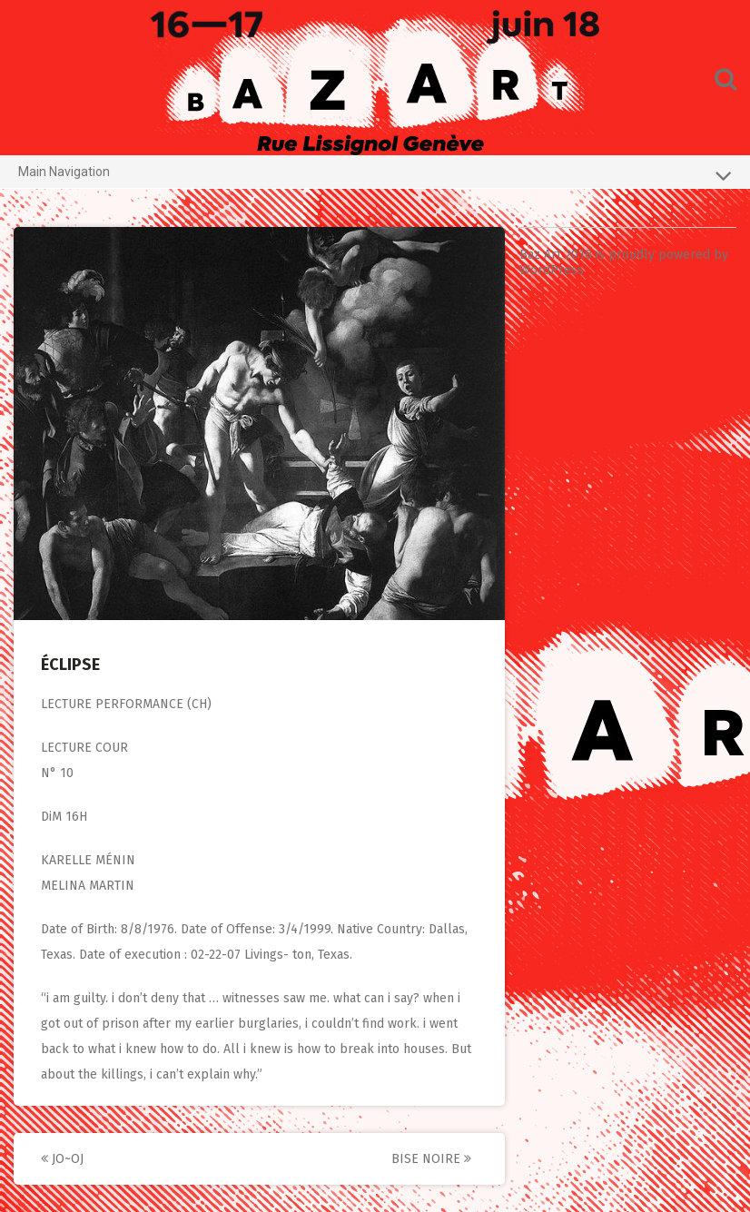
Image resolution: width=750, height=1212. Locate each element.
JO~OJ (62, 1159)
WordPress (551, 270)
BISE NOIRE (431, 1159)
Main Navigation (375, 175)
